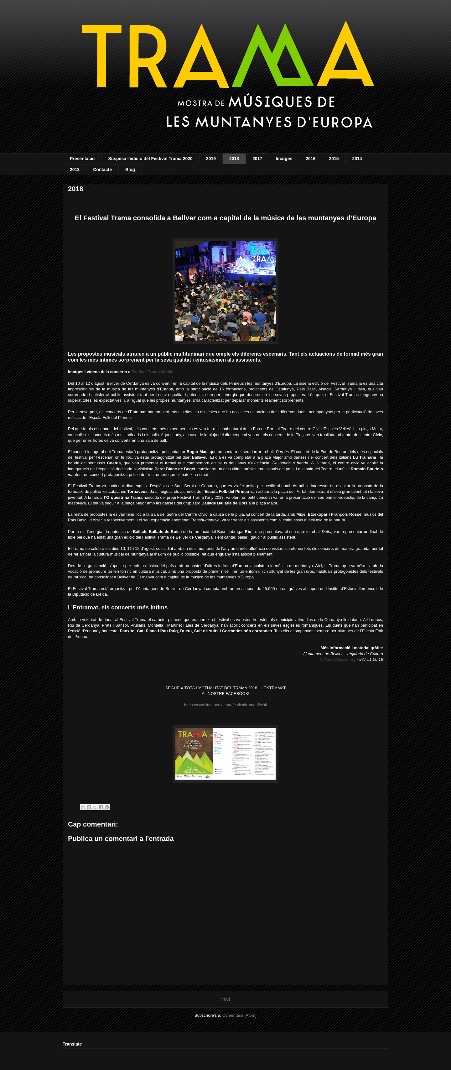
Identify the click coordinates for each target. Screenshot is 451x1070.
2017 (257, 158)
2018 (234, 158)
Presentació (82, 158)
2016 (310, 158)
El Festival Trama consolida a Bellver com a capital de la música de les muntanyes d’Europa (225, 218)
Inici (225, 999)
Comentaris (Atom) (239, 1015)
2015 (334, 158)
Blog (130, 169)
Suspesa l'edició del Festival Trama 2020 (150, 158)
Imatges (284, 158)
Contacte (102, 169)
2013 (75, 169)
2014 (357, 158)
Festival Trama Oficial (153, 371)
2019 (211, 158)
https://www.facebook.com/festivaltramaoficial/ (225, 704)
